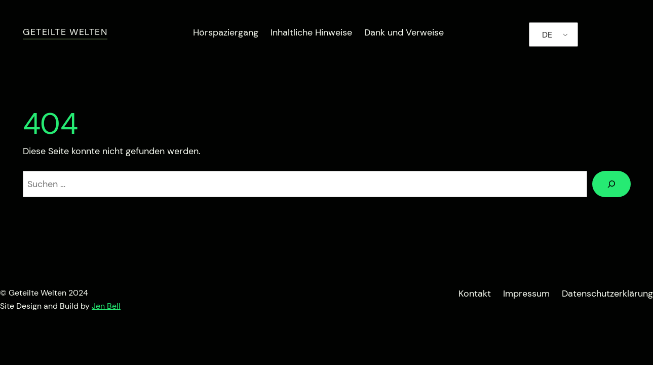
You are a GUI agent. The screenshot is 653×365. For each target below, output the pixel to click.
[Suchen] (611, 184)
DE (547, 34)
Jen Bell (106, 306)
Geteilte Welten (65, 32)
